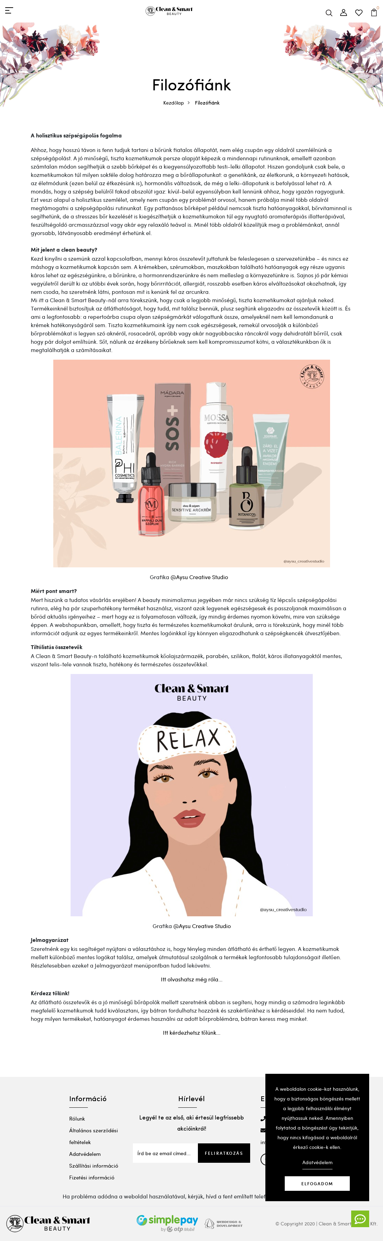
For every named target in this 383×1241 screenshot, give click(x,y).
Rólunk (77, 1118)
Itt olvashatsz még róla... (191, 979)
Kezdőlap (178, 102)
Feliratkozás (224, 1153)
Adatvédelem (85, 1153)
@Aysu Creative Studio (199, 577)
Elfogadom (317, 1183)
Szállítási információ (93, 1165)
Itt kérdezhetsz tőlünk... (191, 1032)
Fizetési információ (92, 1177)
